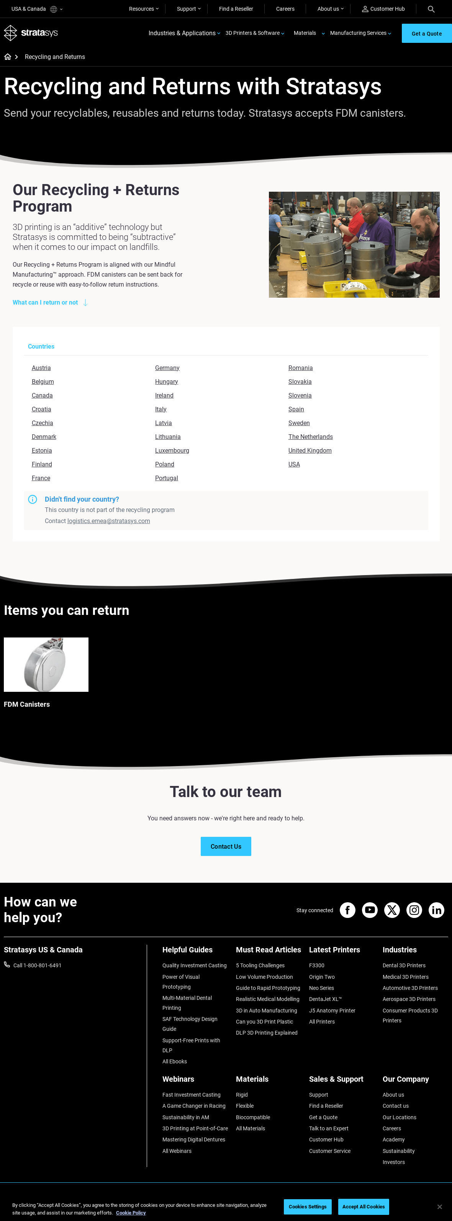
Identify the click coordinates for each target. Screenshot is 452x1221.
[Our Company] (416, 1082)
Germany (167, 368)
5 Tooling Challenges (260, 965)
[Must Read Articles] (269, 952)
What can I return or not (45, 302)
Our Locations (399, 1117)
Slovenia (300, 395)
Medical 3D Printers (406, 977)
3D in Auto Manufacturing (266, 1010)
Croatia (41, 409)
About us (328, 9)
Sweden (299, 423)
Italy (161, 409)
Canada (42, 395)
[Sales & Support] (342, 1082)
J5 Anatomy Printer (332, 1010)
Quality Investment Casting (194, 965)
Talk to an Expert (329, 1128)
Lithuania (168, 436)
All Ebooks (174, 1061)
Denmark (44, 436)
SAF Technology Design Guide (190, 1024)
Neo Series (321, 988)
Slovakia (300, 381)
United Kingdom (310, 450)
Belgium (43, 381)
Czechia (42, 423)
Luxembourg (172, 450)
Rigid (242, 1095)
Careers (285, 9)
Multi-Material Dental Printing (187, 1003)
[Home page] (5, 57)
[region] (226, 1207)
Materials (305, 33)
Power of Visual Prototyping (181, 982)
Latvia (163, 423)
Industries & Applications (182, 33)
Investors (394, 1162)
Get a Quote (323, 1117)
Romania (300, 368)
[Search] (431, 9)
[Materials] (269, 1082)
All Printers (322, 1022)
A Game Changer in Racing (194, 1106)
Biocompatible (253, 1117)
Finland (42, 464)
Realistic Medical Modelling (268, 999)
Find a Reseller (236, 9)
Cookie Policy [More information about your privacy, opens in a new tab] (131, 1213)
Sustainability (399, 1151)
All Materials (250, 1128)
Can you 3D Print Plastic (264, 1022)
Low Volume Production (264, 977)
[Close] (439, 1206)
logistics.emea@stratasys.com (108, 521)
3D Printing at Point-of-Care (195, 1128)
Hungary (166, 381)
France (41, 478)
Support (186, 9)
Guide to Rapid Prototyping (268, 988)
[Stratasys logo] (31, 33)
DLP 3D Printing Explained (267, 1033)
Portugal (166, 478)
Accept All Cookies (363, 1207)
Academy (394, 1139)
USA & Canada (36, 9)
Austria (41, 368)
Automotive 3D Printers (410, 988)
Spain (296, 409)
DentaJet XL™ (325, 999)
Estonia (42, 450)
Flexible (245, 1106)
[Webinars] (195, 1082)
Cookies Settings (308, 1207)
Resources (141, 9)
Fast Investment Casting (191, 1095)
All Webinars (177, 1151)
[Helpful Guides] (195, 952)
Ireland (164, 395)
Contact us (396, 1106)
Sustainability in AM (185, 1117)
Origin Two (322, 977)
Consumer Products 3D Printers (410, 1015)
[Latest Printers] (342, 952)
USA (294, 464)
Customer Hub (383, 9)
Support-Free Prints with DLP (191, 1045)
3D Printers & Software (253, 33)
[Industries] (416, 952)
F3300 (316, 965)
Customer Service (329, 1151)
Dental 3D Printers (404, 965)
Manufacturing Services (358, 33)
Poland (164, 464)
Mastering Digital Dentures (193, 1139)
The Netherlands (310, 436)
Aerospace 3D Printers (409, 999)
